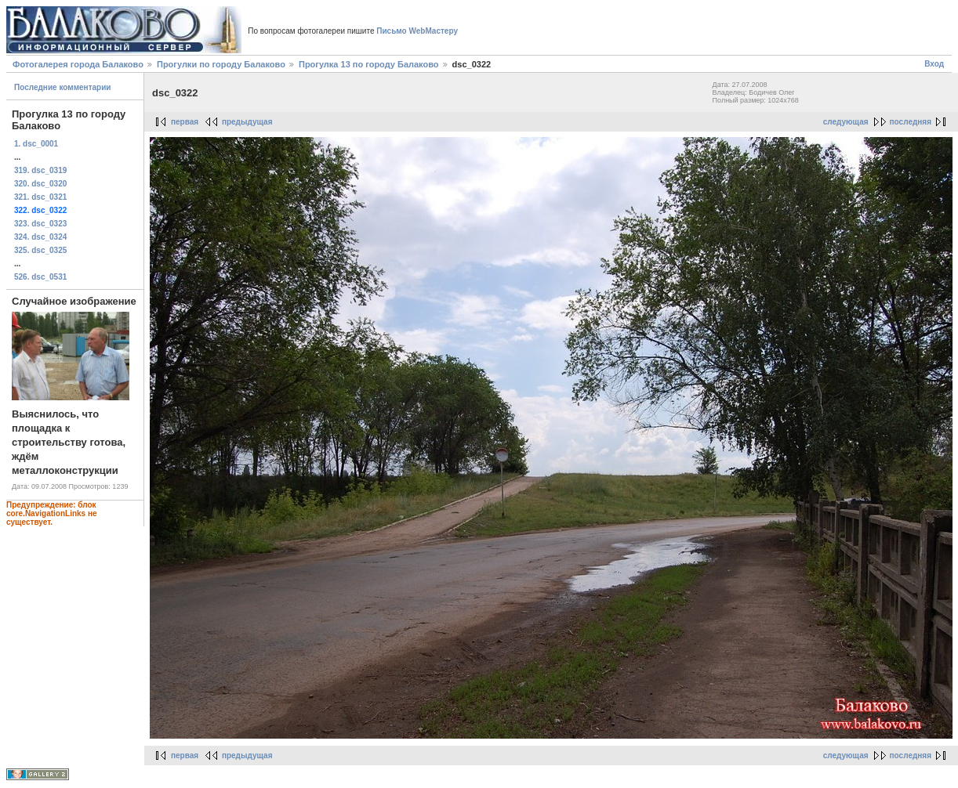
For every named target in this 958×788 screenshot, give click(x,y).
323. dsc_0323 (40, 223)
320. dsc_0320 (40, 183)
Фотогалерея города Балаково (78, 64)
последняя (910, 121)
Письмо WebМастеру (417, 31)
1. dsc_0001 (36, 143)
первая (184, 121)
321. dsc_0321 (40, 197)
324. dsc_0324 (40, 237)
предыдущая (247, 121)
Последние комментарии (62, 87)
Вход (934, 64)
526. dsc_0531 (40, 277)
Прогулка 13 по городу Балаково (369, 64)
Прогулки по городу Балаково (221, 64)
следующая (846, 121)
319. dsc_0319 (40, 170)
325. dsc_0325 (40, 250)
